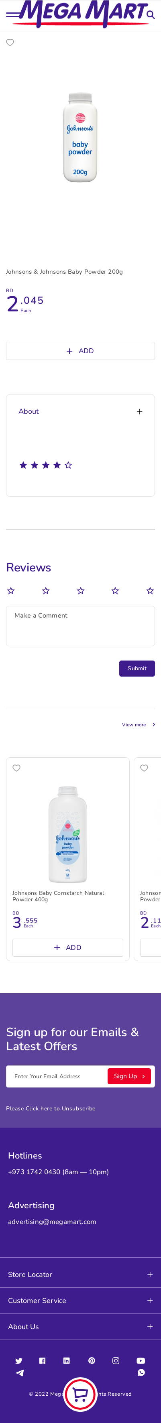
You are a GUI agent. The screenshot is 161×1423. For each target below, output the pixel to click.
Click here (39, 1108)
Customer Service (80, 1300)
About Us (80, 1327)
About (80, 411)
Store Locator (80, 1274)
